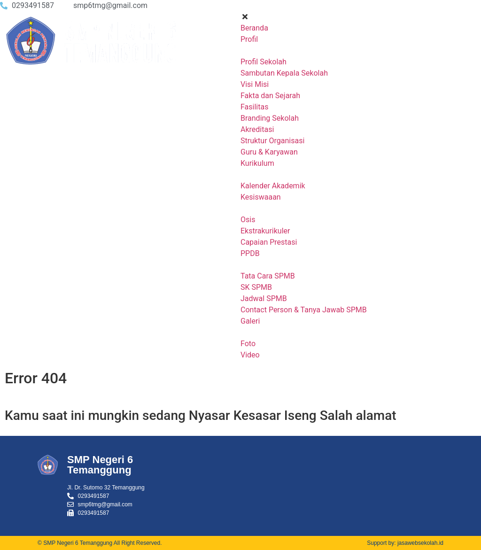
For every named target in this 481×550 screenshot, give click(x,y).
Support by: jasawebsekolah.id (405, 543)
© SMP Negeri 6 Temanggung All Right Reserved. (100, 543)
